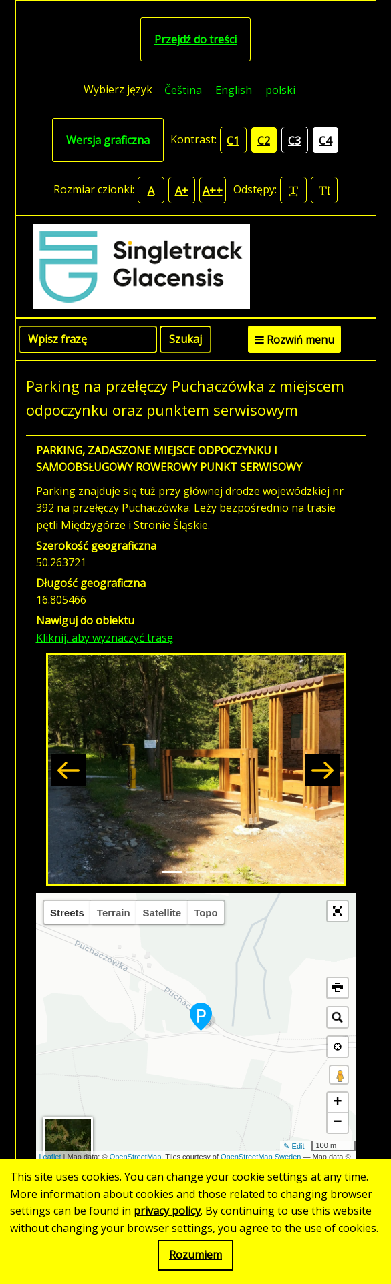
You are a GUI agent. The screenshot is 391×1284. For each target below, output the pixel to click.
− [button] (337, 1123)
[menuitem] (183, 89)
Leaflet (50, 1157)
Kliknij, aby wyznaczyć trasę (104, 637)
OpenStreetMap (136, 1157)
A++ (213, 190)
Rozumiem (195, 1254)
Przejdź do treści (195, 39)
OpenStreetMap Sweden (261, 1157)
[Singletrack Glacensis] (196, 266)
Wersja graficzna (108, 140)
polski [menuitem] (280, 90)
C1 (233, 140)
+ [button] (337, 1103)
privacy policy (167, 1210)
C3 (294, 140)
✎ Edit (293, 1146)
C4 (325, 140)
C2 (263, 140)
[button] (68, 769)
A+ (181, 190)
